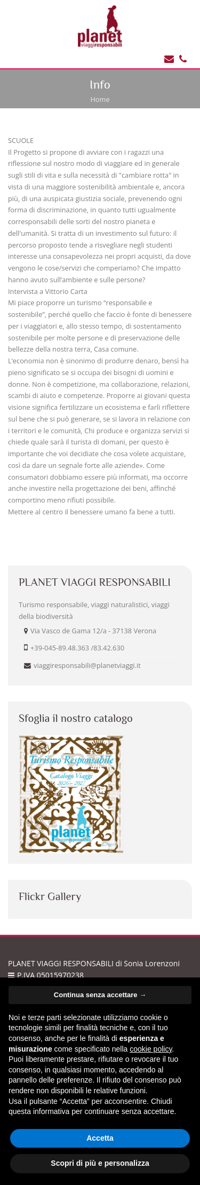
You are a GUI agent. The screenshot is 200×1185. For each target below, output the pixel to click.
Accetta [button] (100, 1138)
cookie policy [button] (151, 1049)
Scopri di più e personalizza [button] (100, 1163)
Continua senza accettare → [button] (100, 995)
